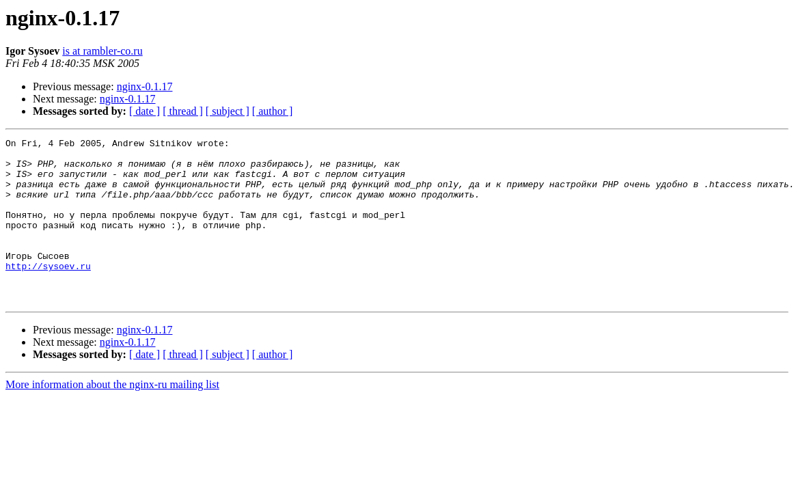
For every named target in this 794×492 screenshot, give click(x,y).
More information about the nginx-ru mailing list (112, 417)
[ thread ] (183, 111)
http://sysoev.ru (48, 292)
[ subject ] (227, 111)
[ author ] (272, 111)
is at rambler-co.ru (102, 51)
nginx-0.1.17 (145, 86)
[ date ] (144, 111)
